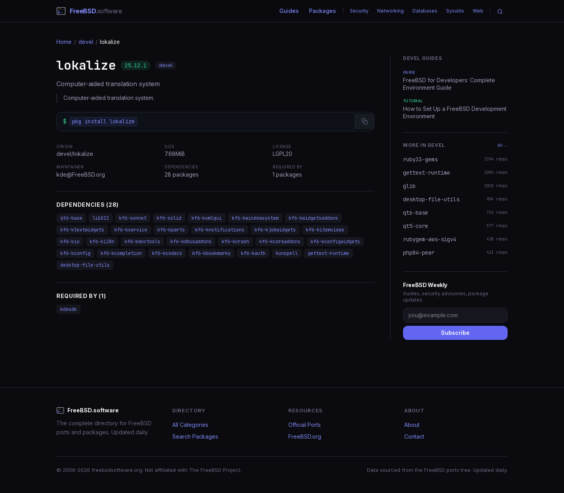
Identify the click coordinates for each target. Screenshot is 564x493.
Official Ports (304, 424)
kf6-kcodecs (167, 253)
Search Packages (195, 436)
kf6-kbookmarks (211, 253)
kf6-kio (70, 241)
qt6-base (71, 218)
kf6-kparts (171, 230)
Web (478, 11)
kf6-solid (169, 218)
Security (359, 11)
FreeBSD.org (304, 436)
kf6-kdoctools (142, 241)
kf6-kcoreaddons (279, 241)
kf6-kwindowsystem (255, 218)
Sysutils (455, 11)
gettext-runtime (328, 253)
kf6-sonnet (132, 218)
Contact (414, 436)
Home (64, 41)
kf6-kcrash (235, 241)
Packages (322, 10)
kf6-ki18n (102, 241)
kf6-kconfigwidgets (335, 241)
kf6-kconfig (75, 253)
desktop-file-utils (85, 265)
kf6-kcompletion (121, 253)
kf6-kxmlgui (207, 218)
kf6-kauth (253, 253)
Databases (424, 11)
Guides (289, 10)
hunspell (287, 253)
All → (502, 145)
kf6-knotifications (219, 230)
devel (85, 41)
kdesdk (68, 309)
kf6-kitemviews (325, 230)
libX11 (100, 218)
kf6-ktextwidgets (82, 230)
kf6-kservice (130, 230)
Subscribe (455, 332)
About (411, 424)
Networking (390, 11)
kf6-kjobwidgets (275, 230)
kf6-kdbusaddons (191, 241)
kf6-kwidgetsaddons (313, 218)
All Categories (190, 424)
